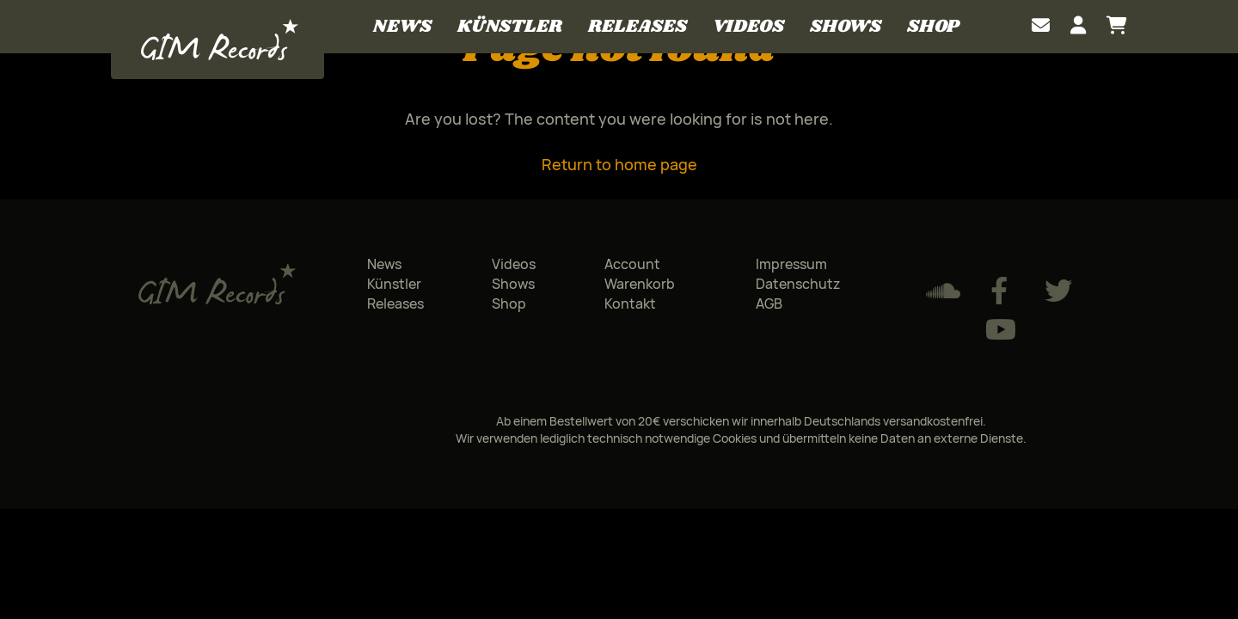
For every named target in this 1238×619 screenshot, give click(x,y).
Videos (748, 26)
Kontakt (630, 303)
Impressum (791, 263)
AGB (769, 303)
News (402, 26)
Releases (637, 26)
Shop (933, 26)
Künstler (509, 26)
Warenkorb (639, 283)
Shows (845, 26)
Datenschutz (798, 283)
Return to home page (619, 164)
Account (632, 263)
